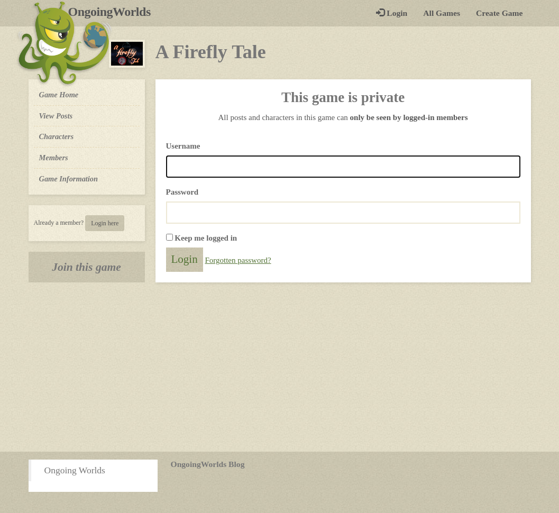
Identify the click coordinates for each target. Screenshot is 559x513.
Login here (104, 223)
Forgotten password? (238, 260)
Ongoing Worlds (74, 470)
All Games (441, 12)
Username (183, 146)
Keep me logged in (206, 238)
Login (391, 12)
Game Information (68, 179)
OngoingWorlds (113, 11)
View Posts (56, 116)
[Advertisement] (279, 367)
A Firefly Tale (210, 51)
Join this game (86, 267)
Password (182, 192)
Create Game (499, 12)
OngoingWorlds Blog (208, 464)
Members (53, 157)
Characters (56, 136)
